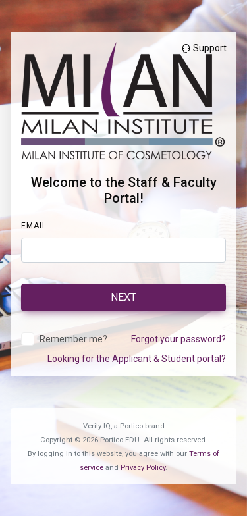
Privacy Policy (143, 467)
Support (203, 48)
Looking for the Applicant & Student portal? (136, 358)
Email (34, 226)
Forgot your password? (178, 339)
